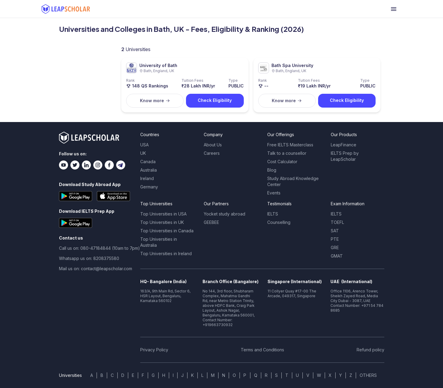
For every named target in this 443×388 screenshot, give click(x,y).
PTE (335, 239)
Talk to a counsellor (286, 153)
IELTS (272, 213)
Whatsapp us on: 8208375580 (89, 258)
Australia (148, 170)
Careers (212, 153)
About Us (213, 144)
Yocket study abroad (224, 213)
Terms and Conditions (262, 349)
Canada (148, 161)
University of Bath (158, 65)
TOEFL (337, 222)
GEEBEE (211, 222)
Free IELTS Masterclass (290, 144)
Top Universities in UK (162, 222)
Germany (149, 186)
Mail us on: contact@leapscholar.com (95, 268)
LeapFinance (343, 144)
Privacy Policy (154, 349)
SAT (335, 230)
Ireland (147, 178)
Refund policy (370, 349)
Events (273, 192)
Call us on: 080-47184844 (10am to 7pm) (99, 248)
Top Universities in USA (163, 213)
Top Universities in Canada (167, 230)
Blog (271, 170)
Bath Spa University (292, 65)
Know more (155, 100)
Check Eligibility (215, 100)
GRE (335, 247)
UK (143, 153)
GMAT (337, 255)
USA (144, 144)
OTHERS (368, 375)
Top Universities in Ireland (166, 253)
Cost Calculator (282, 161)
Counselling (278, 222)
